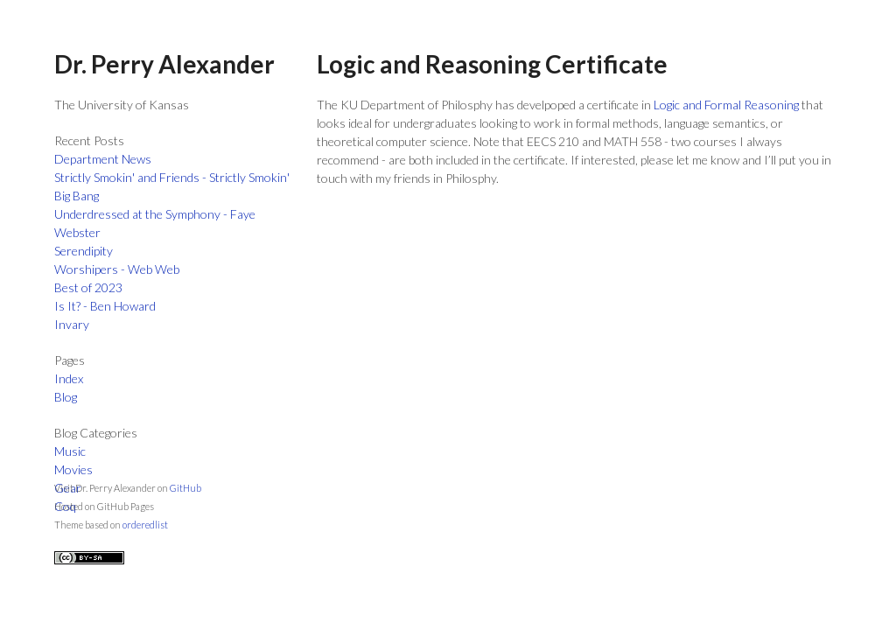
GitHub (185, 488)
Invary (71, 324)
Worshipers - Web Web (116, 269)
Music (70, 451)
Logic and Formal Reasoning (726, 104)
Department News (102, 158)
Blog (65, 396)
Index (68, 378)
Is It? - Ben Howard (105, 305)
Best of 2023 (88, 287)
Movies (73, 469)
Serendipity (83, 250)
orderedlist (145, 524)
